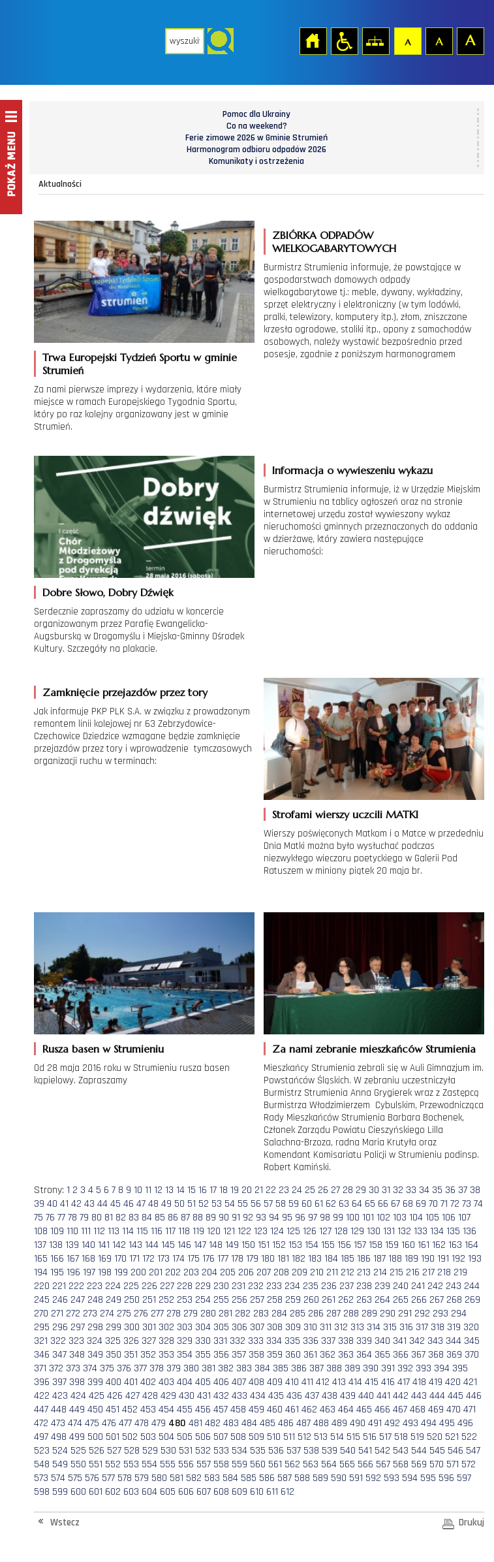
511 (289, 1437)
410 (292, 1382)
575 (75, 1478)
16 (202, 1190)
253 (185, 1300)
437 (312, 1396)
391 (388, 1368)
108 (41, 1231)
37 (462, 1190)
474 (75, 1423)
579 (141, 1478)
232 (256, 1286)
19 (234, 1190)
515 (353, 1437)
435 (276, 1396)
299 (113, 1327)
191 (443, 1259)
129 (357, 1231)
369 (454, 1355)
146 (184, 1245)
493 (410, 1423)
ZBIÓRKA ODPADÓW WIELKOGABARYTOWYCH (334, 242)
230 (221, 1286)
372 (56, 1368)
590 (339, 1478)
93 (261, 1217)
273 (90, 1313)
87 (185, 1217)
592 (373, 1478)
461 (292, 1409)
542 (382, 1451)
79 (84, 1217)
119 (198, 1231)
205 (228, 1272)
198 (105, 1272)
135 (453, 1231)
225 (131, 1286)
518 (401, 1437)
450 (95, 1409)
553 (131, 1464)
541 (365, 1451)
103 (400, 1217)
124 (277, 1231)
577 (108, 1478)
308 (275, 1327)
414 (355, 1382)
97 (312, 1217)
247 (77, 1300)
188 (395, 1259)
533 (221, 1451)
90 (224, 1217)
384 (262, 1368)
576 (92, 1478)
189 (411, 1259)
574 (58, 1478)
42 (76, 1204)
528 (132, 1451)
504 (166, 1437)
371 (40, 1368)
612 (287, 1492)
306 (239, 1327)
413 (339, 1382)
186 (364, 1259)
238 (364, 1286)
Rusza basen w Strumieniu (103, 1048)
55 (243, 1204)
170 (120, 1259)
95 (287, 1217)
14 (180, 1190)
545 (437, 1451)
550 (78, 1464)
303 (185, 1327)
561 (275, 1464)
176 (208, 1259)
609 (239, 1492)
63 (344, 1204)
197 (89, 1272)
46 (128, 1204)
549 (60, 1464)
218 (444, 1272)
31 (386, 1190)
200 (138, 1272)
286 (316, 1313)
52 (203, 1204)
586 (267, 1478)
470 (453, 1409)
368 (436, 1355)
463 (327, 1409)
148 (216, 1245)
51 (191, 1204)
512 (304, 1437)
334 (274, 1341)
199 (121, 1272)
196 (73, 1272)
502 (130, 1437)
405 (203, 1382)
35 (437, 1190)
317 (422, 1327)
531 (186, 1451)
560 (258, 1464)
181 (283, 1259)
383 (244, 1368)
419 (435, 1382)
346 (42, 1355)
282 (243, 1313)
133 (420, 1231)
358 (256, 1355)
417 (403, 1382)
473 (58, 1423)
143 (135, 1245)
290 (387, 1313)
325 (113, 1341)
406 (221, 1382)
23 (284, 1190)
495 (447, 1423)
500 (95, 1437)
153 (295, 1245)
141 (104, 1245)
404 (185, 1382)
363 (346, 1355)
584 (230, 1478)
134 (437, 1231)
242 (435, 1286)
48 (153, 1204)
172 (148, 1259)
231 (238, 1286)
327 (149, 1341)
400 (113, 1382)
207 (263, 1272)
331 (220, 1341)
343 (435, 1341)
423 (60, 1396)
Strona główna (312, 40)
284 (279, 1313)
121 (229, 1231)
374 (90, 1368)
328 (166, 1341)
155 (328, 1245)
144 (152, 1245)
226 (149, 1286)
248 (95, 1300)
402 (148, 1382)
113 (113, 1231)
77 (61, 1217)
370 (472, 1355)
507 (220, 1437)
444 (437, 1396)
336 (310, 1341)
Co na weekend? (256, 126)
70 (433, 1204)
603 (131, 1492)
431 (204, 1396)
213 (364, 1272)
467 (400, 1409)
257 (257, 1300)
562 (292, 1464)
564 (329, 1464)
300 (132, 1327)
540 (348, 1451)
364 (364, 1355)
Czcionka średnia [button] (438, 40)
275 (124, 1313)
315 (390, 1327)
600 (78, 1492)
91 (236, 1217)
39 (39, 1204)
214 (380, 1272)
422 (42, 1396)
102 (383, 1217)
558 (221, 1464)
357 (239, 1355)
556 (186, 1464)
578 (124, 1478)
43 (89, 1204)
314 (373, 1327)
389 (352, 1368)
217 (428, 1272)
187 (379, 1259)
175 (193, 1259)
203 (191, 1272)
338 (346, 1341)
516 (370, 1437)
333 (256, 1341)
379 (173, 1368)
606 (186, 1492)
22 (271, 1190)
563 (310, 1464)
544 (419, 1451)
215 (396, 1272)
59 (293, 1204)
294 (459, 1313)
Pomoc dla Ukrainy (256, 114)
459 (256, 1409)
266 (419, 1300)
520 (434, 1437)
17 (213, 1190)
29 (361, 1190)
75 (38, 1217)
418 (419, 1382)
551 (95, 1464)
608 (221, 1492)
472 (41, 1423)
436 (294, 1396)
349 (95, 1355)
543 (401, 1451)
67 (395, 1204)
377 (140, 1368)
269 (472, 1300)
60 (306, 1204)
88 (198, 1217)
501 (112, 1437)
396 (42, 1382)
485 (267, 1423)
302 (166, 1327)
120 (214, 1231)
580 (159, 1478)
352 (148, 1355)
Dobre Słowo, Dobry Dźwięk (108, 592)
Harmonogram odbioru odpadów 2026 (256, 149)
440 (366, 1396)
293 (440, 1313)
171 (134, 1259)
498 (59, 1437)
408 (256, 1382)
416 (388, 1382)
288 (351, 1313)
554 (149, 1464)
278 (173, 1313)
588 (302, 1478)
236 (329, 1286)
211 (332, 1272)
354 (185, 1355)
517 (385, 1437)
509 (256, 1437)
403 (166, 1382)
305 (221, 1327)
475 (92, 1423)
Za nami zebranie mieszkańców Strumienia (374, 1048)
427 (132, 1396)
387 (316, 1368)
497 (41, 1437)
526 (96, 1451)
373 (73, 1368)
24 (297, 1190)
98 (325, 1217)
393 (423, 1368)
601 (95, 1492)
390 (370, 1368)
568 (401, 1464)
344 (453, 1341)
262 (346, 1300)
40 (52, 1204)
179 (252, 1259)
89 (211, 1217)
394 (442, 1368)
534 (239, 1451)
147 (200, 1245)
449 (77, 1409)
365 (382, 1355)
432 (221, 1396)
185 (347, 1259)
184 (331, 1259)
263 (364, 1300)
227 (167, 1286)
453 (148, 1409)
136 (469, 1231)
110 (72, 1231)
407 (239, 1382)
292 (422, 1313)
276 (141, 1313)
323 (76, 1341)
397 (59, 1382)
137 (40, 1245)
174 (178, 1259)
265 (401, 1300)
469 (436, 1409)
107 (464, 1217)
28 (348, 1190)
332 (237, 1341)
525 (78, 1451)
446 (474, 1396)
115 (142, 1231)
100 (353, 1217)
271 (57, 1313)
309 (293, 1327)
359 (275, 1355)
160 (408, 1245)
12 (158, 1190)
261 (328, 1300)
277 (157, 1313)
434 (258, 1396)
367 (418, 1355)
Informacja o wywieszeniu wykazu (352, 470)
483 (231, 1423)
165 (41, 1259)
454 (166, 1409)
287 (333, 1313)
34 (424, 1190)
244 (472, 1286)
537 (293, 1451)
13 (169, 1190)
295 (42, 1327)
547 (473, 1451)
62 (331, 1204)
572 (468, 1464)
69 (421, 1204)
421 (470, 1382)
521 (452, 1437)
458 (238, 1409)
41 (64, 1204)
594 (410, 1478)
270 (41, 1313)
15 (191, 1190)
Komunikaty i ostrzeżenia (256, 161)
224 (113, 1286)
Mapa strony (375, 40)
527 (114, 1451)
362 (327, 1355)
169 (105, 1259)
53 (216, 1204)
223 (94, 1286)
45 (115, 1204)
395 (460, 1368)
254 (203, 1300)
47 (141, 1204)
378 (156, 1368)
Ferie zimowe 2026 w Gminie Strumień (256, 138)
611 (272, 1492)
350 (113, 1355)
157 (360, 1245)
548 (42, 1464)
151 (264, 1245)
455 (185, 1409)
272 (73, 1313)
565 (347, 1464)
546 (455, 1451)
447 (41, 1409)
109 (57, 1231)
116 (156, 1231)
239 (382, 1286)
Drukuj (471, 1522)
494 (429, 1423)
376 (124, 1368)
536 (276, 1451)
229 (203, 1286)
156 (344, 1245)
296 (60, 1327)
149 (232, 1245)
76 (50, 1217)
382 (226, 1368)
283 (261, 1313)
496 (465, 1423)
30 (374, 1190)
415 (371, 1382)
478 (141, 1423)
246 (60, 1300)
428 (150, 1396)
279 (190, 1313)
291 (405, 1313)
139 (72, 1245)
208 (281, 1272)
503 (148, 1437)
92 (248, 1217)
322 (58, 1341)
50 (179, 1204)
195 (57, 1272)
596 (446, 1478)
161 (423, 1245)
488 (321, 1423)
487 (303, 1423)
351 (131, 1355)
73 (466, 1204)
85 (160, 1217)
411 (307, 1382)
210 (317, 1272)
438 (329, 1396)
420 (453, 1382)
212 (347, 1272)
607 (203, 1492)
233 (274, 1286)
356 (221, 1355)
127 (325, 1231)
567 (383, 1464)
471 (469, 1409)
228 (185, 1286)
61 (319, 1204)
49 (166, 1204)
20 (246, 1190)
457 (220, 1409)
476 (109, 1423)
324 (94, 1341)
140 (88, 1245)
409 (275, 1382)
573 (41, 1478)
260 (311, 1300)
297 (77, 1327)
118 (184, 1231)
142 (119, 1245)
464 (346, 1409)
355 (203, 1355)
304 (203, 1327)
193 (475, 1259)
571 (452, 1464)
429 (168, 1396)
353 (166, 1355)
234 (292, 1286)
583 (212, 1478)
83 (134, 1217)
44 (102, 1204)
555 (168, 1464)
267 (436, 1300)
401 (131, 1382)
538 (311, 1451)
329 (185, 1341)
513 (321, 1437)
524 (60, 1451)
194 (41, 1272)
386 (299, 1368)
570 (436, 1464)
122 (244, 1231)
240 (401, 1286)
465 (364, 1409)
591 (356, 1478)
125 (293, 1231)
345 (472, 1341)
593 (391, 1478)
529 (150, 1451)
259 (293, 1300)
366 (401, 1355)
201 (155, 1272)
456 (203, 1409)
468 (417, 1409)
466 (382, 1409)
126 (309, 1231)
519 (417, 1437)
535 (258, 1451)
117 (170, 1231)
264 (382, 1300)
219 (460, 1272)
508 (238, 1437)
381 (208, 1368)
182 (298, 1259)
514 (337, 1437)
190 (428, 1259)
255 (221, 1300)
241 (418, 1286)
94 (274, 1217)
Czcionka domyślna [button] (407, 40)
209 (299, 1272)
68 (408, 1204)
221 (59, 1286)
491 (375, 1423)
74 (478, 1204)
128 (341, 1231)
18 (223, 1190)
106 (448, 1217)
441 (383, 1396)
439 (348, 1396)
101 (368, 1217)
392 (405, 1368)
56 (256, 1204)
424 (78, 1396)
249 (113, 1300)
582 (194, 1478)
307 (257, 1327)
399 (95, 1382)
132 (404, 1231)
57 (268, 1204)
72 (454, 1204)
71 (444, 1204)
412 (323, 1382)
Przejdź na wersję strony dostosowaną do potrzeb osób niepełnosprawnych (344, 40)
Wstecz (65, 1522)
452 (130, 1409)
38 (475, 1190)
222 (76, 1286)
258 (275, 1300)
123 (261, 1231)
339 (364, 1341)
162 (439, 1245)
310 (310, 1327)
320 (471, 1327)
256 (239, 1300)
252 (166, 1300)
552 (113, 1464)
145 (168, 1245)
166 (57, 1259)
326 (131, 1341)
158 (375, 1245)
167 (73, 1259)
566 (365, 1464)
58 (280, 1204)
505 (185, 1437)
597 (464, 1478)
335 (292, 1341)
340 (382, 1341)
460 (275, 1409)
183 (315, 1259)
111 (86, 1231)
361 (310, 1355)
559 (239, 1464)
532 (203, 1451)
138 (56, 1245)
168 (88, 1259)
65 (370, 1204)
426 (115, 1396)
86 (173, 1217)
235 (310, 1286)
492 (392, 1423)
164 (471, 1245)
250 (132, 1300)
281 (225, 1313)
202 (173, 1272)
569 (419, 1464)
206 (246, 1272)
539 (329, 1451)
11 (148, 1190)
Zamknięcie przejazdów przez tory (125, 692)
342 (417, 1341)
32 (398, 1190)
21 (259, 1190)
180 (268, 1259)
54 (229, 1204)
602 (113, 1492)
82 (121, 1217)
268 (454, 1300)
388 (334, 1368)
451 (112, 1409)
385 (280, 1368)
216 (413, 1272)
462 (309, 1409)
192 (458, 1259)
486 (286, 1423)
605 (168, 1492)
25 (310, 1190)
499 (77, 1437)
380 (191, 1368)
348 (77, 1355)
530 (168, 1451)
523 (42, 1451)
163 (455, 1245)
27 (335, 1190)
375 (107, 1368)
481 (195, 1423)
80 (96, 1217)
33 (411, 1190)
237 (346, 1286)
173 (163, 1259)
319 (454, 1327)
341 (400, 1341)
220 (42, 1286)
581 (176, 1478)
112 (99, 1231)
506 (203, 1437)
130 (373, 1231)
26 (323, 1190)
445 (455, 1396)
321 (41, 1341)
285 (297, 1313)
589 (320, 1478)
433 (239, 1396)
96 (300, 1217)
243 (453, 1286)
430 (186, 1396)
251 (149, 1300)
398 (77, 1382)
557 (203, 1464)
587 (284, 1478)
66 (383, 1204)
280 (208, 1313)
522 (469, 1437)
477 (125, 1423)
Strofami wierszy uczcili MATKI (345, 814)
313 (357, 1327)
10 (138, 1190)
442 (401, 1396)
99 (338, 1217)
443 (419, 1396)
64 (357, 1204)
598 (42, 1492)
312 (341, 1327)
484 (249, 1423)
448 (59, 1409)
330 (203, 1341)
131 (389, 1231)
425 (96, 1396)
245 (42, 1300)
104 (416, 1217)
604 (149, 1492)
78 (72, 1217)
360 (293, 1355)
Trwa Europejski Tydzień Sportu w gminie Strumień (139, 364)
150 (248, 1245)
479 (158, 1423)
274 (107, 1313)
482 (213, 1423)
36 (450, 1190)
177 (222, 1259)
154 (311, 1245)
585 (248, 1478)
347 (59, 1355)
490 (357, 1423)
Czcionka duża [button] (469, 40)
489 (339, 1423)
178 (237, 1259)
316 (406, 1327)
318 (437, 1327)
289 (369, 1313)
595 (428, 1478)
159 (392, 1245)
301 (149, 1327)
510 (274, 1437)
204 (209, 1272)
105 (432, 1217)
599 (60, 1492)
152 (279, 1245)
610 (257, 1492)
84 (147, 1217)
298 (95, 1327)
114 (128, 1231)
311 (326, 1327)
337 (328, 1341)
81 (108, 1217)
